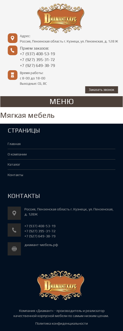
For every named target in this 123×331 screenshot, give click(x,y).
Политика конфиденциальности (61, 323)
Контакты (15, 175)
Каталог (14, 164)
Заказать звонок (101, 90)
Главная (14, 144)
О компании (17, 154)
